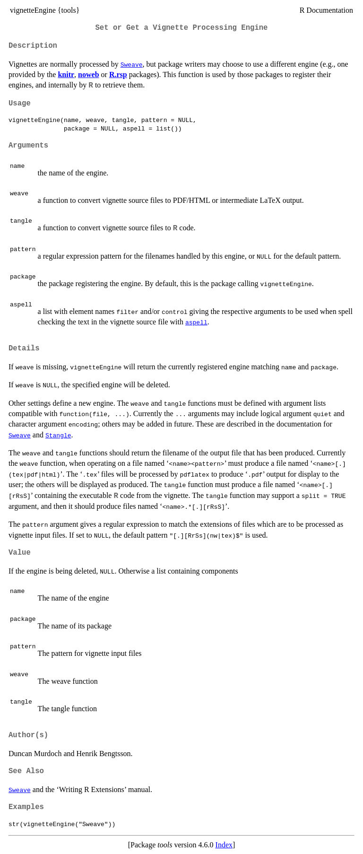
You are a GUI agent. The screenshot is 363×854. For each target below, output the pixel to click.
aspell (196, 322)
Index (224, 845)
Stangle (58, 435)
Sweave (132, 64)
